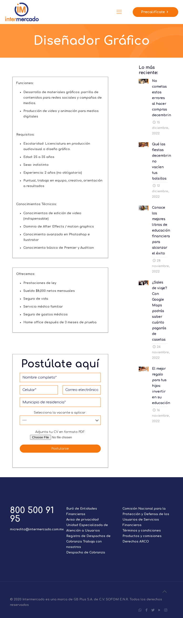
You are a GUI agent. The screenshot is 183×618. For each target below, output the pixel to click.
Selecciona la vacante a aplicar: (60, 418)
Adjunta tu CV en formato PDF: (60, 435)
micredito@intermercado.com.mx (37, 529)
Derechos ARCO (135, 541)
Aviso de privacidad (82, 519)
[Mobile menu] (119, 12)
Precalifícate (155, 12)
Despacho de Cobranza (85, 552)
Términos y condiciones (141, 530)
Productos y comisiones (142, 536)
